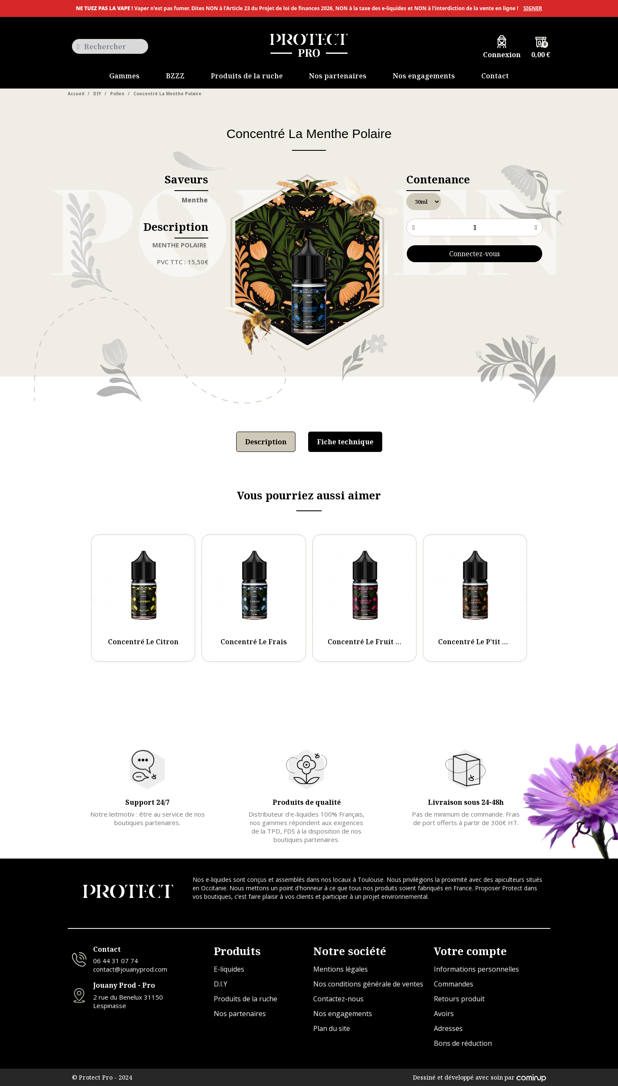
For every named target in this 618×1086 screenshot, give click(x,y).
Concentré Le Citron (143, 641)
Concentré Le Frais (254, 641)
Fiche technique (345, 441)
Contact (107, 949)
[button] (93, 598)
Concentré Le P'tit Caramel (485, 641)
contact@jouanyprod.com (130, 969)
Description (266, 441)
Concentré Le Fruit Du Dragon (380, 641)
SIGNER (532, 8)
